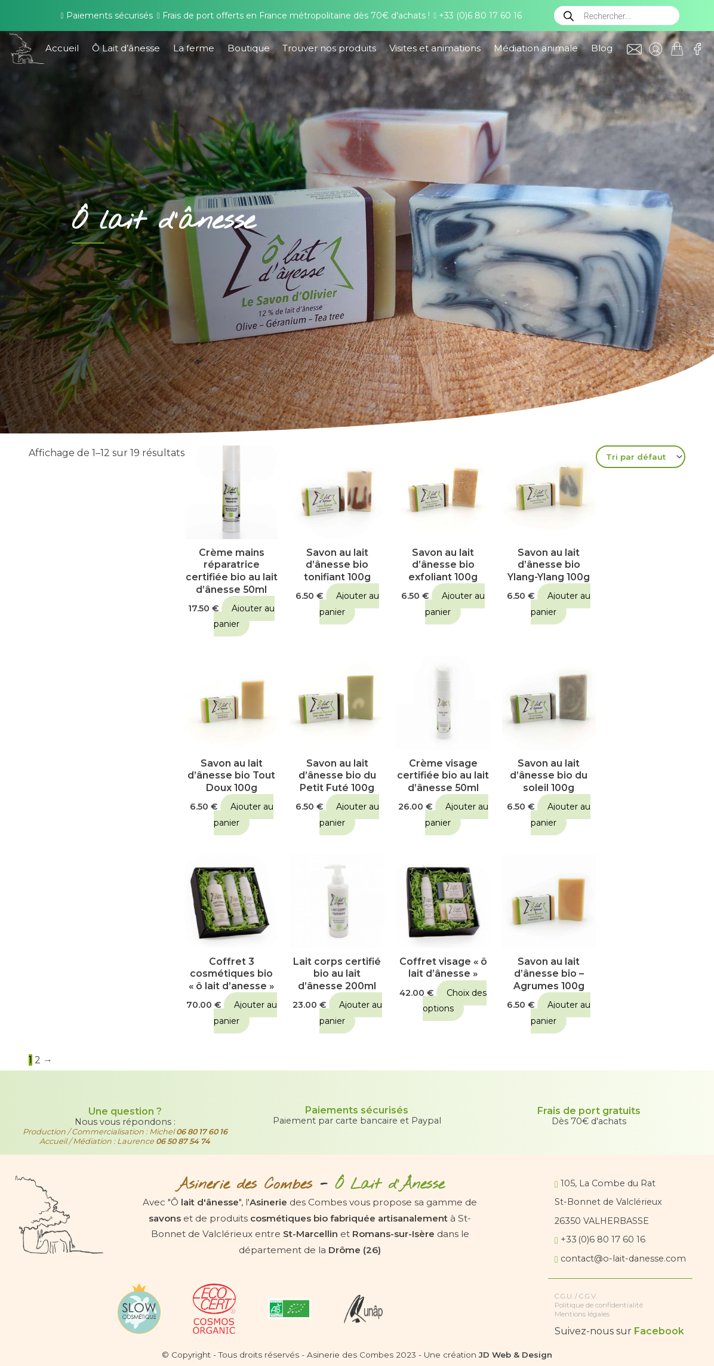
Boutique (248, 48)
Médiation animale (536, 48)
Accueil (62, 48)
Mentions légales (582, 1314)
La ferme (193, 48)
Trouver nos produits (329, 48)
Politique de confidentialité (599, 1305)
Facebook (659, 1331)
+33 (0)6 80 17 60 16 (477, 15)
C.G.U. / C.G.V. (577, 1296)
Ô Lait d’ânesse (126, 48)
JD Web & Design (516, 1354)
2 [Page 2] (38, 1061)
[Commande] (640, 456)
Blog (602, 48)
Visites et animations (435, 48)
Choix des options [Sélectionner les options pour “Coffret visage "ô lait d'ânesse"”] (455, 1002)
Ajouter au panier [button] (244, 617)
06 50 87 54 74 (183, 1141)
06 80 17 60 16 (201, 1131)
